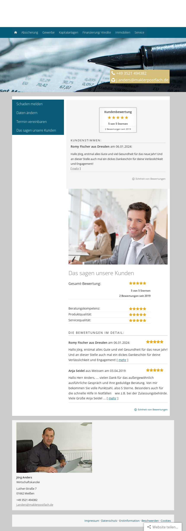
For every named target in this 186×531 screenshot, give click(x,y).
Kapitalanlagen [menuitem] (68, 32)
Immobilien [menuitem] (122, 32)
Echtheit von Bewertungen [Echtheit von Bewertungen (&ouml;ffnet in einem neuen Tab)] (150, 178)
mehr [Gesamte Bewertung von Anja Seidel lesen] (112, 398)
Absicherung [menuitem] (29, 32)
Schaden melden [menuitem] (29, 104)
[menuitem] (15, 32)
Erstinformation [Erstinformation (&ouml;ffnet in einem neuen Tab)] (129, 521)
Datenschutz (109, 521)
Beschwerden (150, 521)
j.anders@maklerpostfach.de (34, 505)
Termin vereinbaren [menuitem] (31, 121)
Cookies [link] (166, 521)
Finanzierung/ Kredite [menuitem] (97, 32)
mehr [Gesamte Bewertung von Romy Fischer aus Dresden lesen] (75, 168)
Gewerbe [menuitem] (48, 32)
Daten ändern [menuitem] (26, 112)
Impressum (91, 521)
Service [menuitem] (139, 32)
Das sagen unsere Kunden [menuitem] (36, 130)
